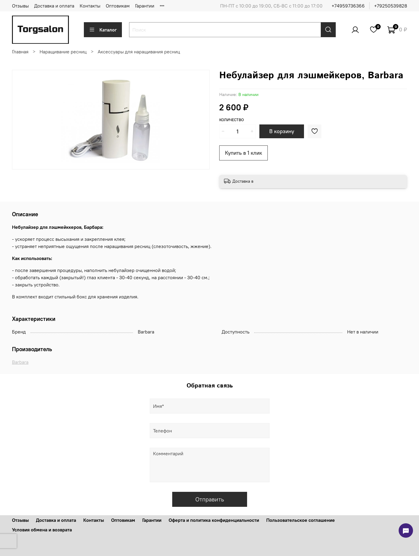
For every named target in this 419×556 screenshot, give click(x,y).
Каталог (103, 30)
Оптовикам (118, 6)
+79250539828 (390, 6)
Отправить (209, 499)
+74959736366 (348, 6)
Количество (231, 120)
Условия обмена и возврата (42, 530)
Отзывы (20, 6)
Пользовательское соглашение (300, 520)
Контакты (90, 6)
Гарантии (144, 6)
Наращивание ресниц (63, 52)
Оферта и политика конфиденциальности (214, 520)
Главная (20, 52)
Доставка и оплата (54, 6)
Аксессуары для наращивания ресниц (139, 52)
